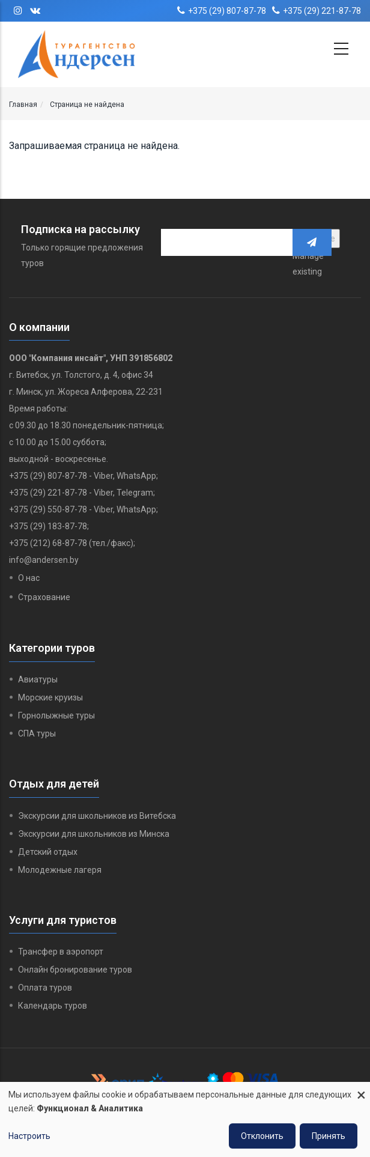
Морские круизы (50, 697)
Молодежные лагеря (60, 870)
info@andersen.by (44, 560)
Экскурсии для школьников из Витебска (97, 816)
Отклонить (262, 1136)
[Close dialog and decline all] (361, 1089)
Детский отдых (47, 852)
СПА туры (37, 733)
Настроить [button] (29, 1136)
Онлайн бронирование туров (75, 969)
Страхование (44, 597)
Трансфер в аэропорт (60, 951)
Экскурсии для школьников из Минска (93, 834)
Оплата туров (45, 987)
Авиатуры (38, 679)
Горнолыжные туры (56, 715)
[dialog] (185, 1119)
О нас (29, 578)
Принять (328, 1136)
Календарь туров (52, 1005)
